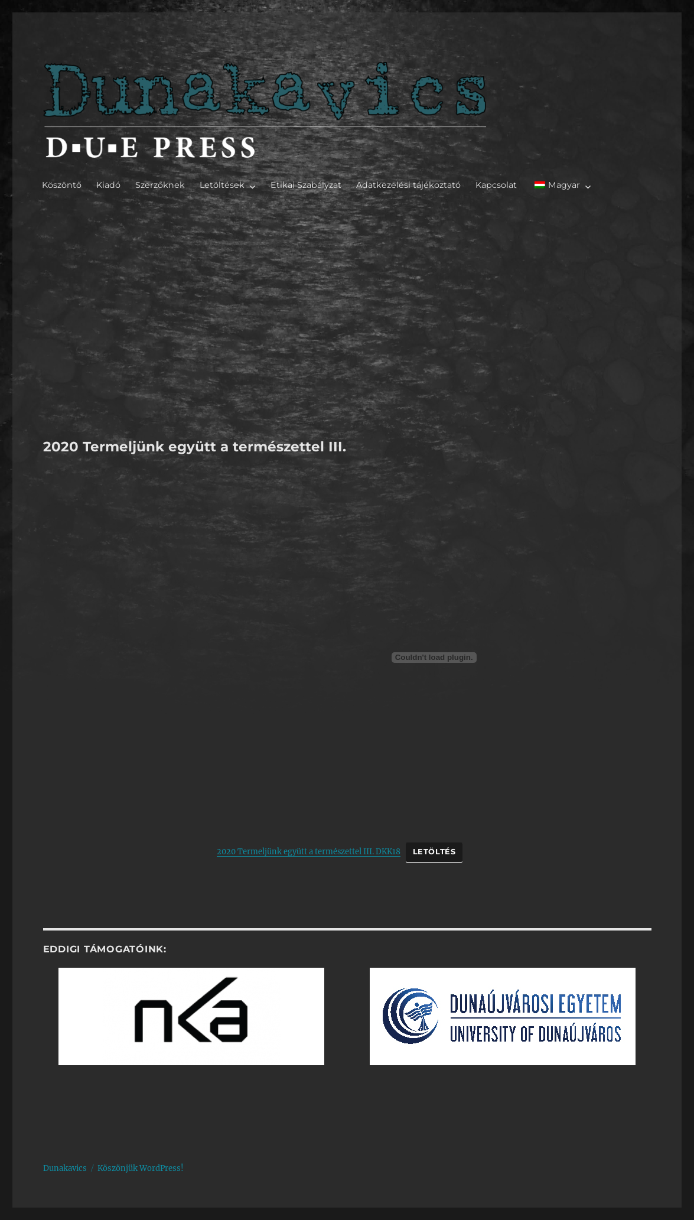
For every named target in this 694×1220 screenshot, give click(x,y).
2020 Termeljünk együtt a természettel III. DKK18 (308, 851)
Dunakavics (65, 1168)
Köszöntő (62, 185)
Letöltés (434, 851)
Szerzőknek (160, 185)
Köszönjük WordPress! (140, 1168)
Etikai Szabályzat (306, 185)
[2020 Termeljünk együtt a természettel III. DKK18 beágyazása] (434, 657)
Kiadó (108, 185)
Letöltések (222, 185)
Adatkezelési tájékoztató (408, 185)
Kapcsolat (496, 185)
